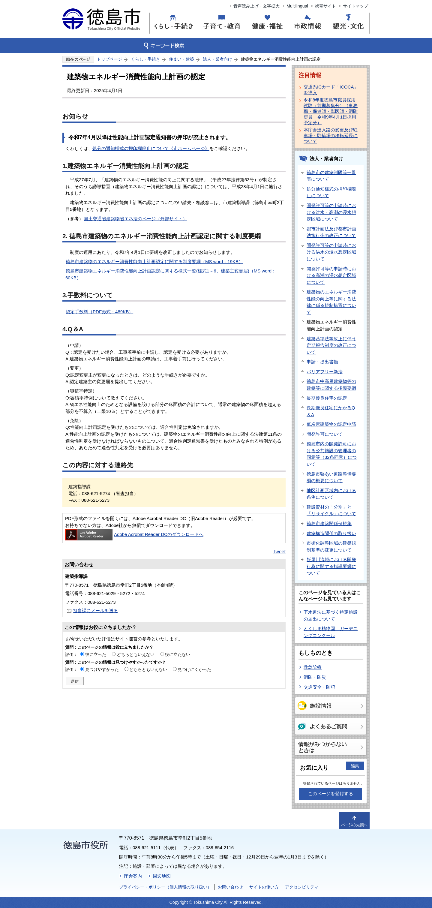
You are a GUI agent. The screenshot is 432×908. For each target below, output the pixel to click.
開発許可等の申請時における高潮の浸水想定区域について (331, 275)
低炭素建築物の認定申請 (331, 424)
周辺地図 (162, 876)
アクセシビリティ (302, 887)
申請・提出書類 (322, 361)
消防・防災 (315, 677)
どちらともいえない (135, 654)
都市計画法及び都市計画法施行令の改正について (331, 232)
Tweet (279, 551)
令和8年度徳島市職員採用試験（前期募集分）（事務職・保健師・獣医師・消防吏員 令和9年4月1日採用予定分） (331, 111)
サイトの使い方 (264, 887)
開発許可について (325, 434)
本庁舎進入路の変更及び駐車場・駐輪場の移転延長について (331, 135)
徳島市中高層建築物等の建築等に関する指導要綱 (331, 385)
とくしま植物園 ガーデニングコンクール (331, 632)
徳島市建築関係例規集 (329, 523)
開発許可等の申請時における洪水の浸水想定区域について (331, 252)
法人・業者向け (217, 59)
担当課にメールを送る (95, 610)
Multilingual (297, 6)
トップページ (109, 59)
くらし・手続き (145, 59)
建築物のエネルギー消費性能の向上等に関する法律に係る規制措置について (331, 302)
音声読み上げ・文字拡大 (256, 6)
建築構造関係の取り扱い (331, 533)
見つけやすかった (102, 669)
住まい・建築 (181, 59)
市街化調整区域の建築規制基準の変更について (331, 546)
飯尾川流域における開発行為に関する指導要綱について (331, 566)
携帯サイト (325, 6)
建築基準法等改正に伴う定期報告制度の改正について (331, 345)
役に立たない (177, 654)
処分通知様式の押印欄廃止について (331, 192)
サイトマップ (355, 6)
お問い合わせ (230, 887)
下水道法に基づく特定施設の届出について (331, 615)
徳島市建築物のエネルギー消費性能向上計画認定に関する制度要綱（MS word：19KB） (154, 261)
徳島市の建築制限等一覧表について (331, 176)
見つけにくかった (194, 669)
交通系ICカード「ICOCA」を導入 (331, 89)
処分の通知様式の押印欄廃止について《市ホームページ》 (150, 148)
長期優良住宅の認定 (327, 398)
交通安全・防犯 (319, 687)
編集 (355, 765)
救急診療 (313, 667)
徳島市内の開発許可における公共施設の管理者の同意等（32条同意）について (332, 454)
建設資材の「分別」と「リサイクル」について (331, 510)
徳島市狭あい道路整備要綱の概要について (331, 477)
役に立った (95, 654)
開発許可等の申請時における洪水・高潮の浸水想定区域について (331, 212)
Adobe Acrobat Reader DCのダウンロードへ (134, 534)
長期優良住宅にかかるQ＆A (331, 411)
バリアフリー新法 (325, 371)
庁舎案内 (133, 876)
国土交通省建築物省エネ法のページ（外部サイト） (135, 218)
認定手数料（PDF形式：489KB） (99, 311)
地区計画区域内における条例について (331, 494)
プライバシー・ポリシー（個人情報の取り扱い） (165, 887)
